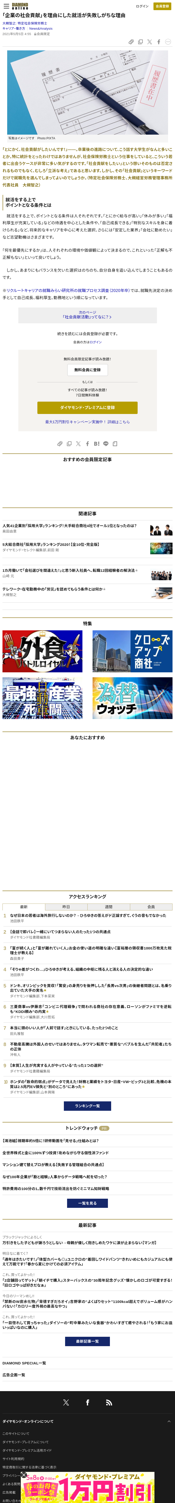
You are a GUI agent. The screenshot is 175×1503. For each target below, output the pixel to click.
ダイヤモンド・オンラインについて (27, 1421)
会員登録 (162, 6)
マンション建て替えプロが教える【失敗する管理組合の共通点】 (53, 1165)
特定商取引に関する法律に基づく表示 (29, 1467)
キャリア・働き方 (13, 28)
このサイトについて (15, 1434)
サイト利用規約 (13, 1459)
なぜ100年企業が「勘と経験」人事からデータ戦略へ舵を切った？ (54, 1177)
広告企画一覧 (13, 1375)
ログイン (142, 6)
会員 (151, 907)
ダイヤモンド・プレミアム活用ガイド (27, 1450)
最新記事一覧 (87, 1341)
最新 (24, 907)
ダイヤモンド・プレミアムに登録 (87, 408)
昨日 (66, 907)
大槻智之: (24, 23)
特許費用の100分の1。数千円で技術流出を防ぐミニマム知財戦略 (55, 1189)
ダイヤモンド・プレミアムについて (25, 1442)
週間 (109, 907)
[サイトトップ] (18, 6)
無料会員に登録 (87, 370)
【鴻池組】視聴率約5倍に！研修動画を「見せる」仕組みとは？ (50, 1141)
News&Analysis (41, 28)
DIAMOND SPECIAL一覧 (24, 1363)
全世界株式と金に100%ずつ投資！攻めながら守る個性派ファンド (55, 1153)
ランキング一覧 (87, 1106)
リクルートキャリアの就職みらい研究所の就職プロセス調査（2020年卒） (68, 290)
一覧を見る (87, 1203)
